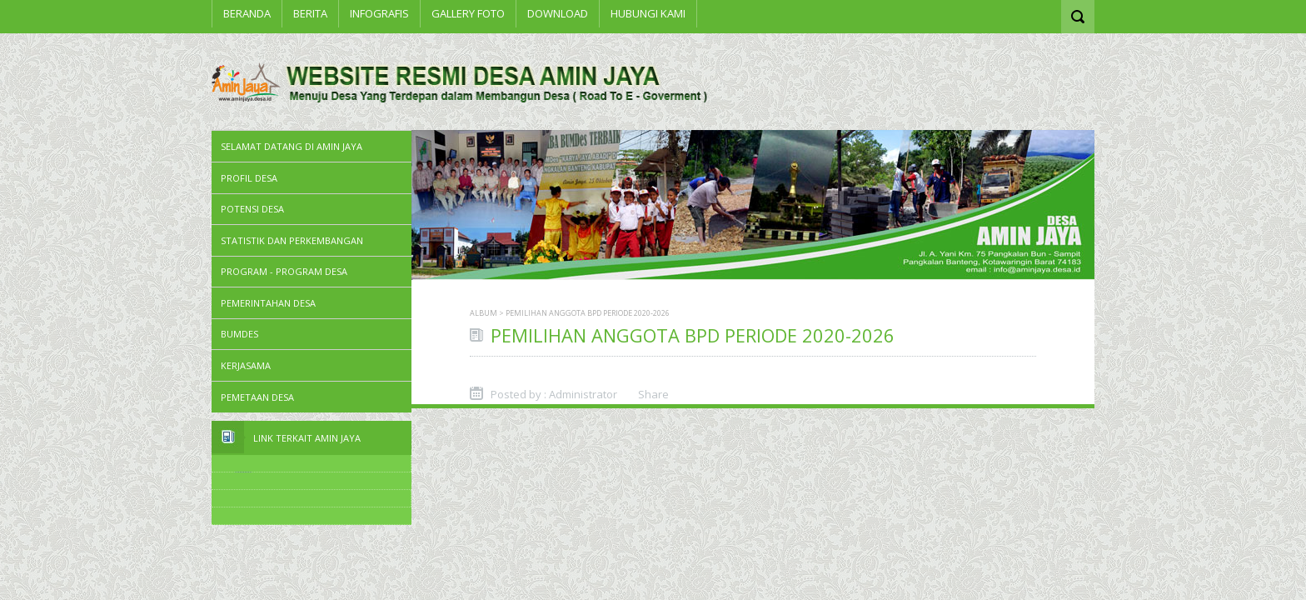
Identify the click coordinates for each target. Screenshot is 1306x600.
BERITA (310, 13)
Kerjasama (246, 365)
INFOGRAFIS (379, 13)
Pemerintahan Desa (268, 303)
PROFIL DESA (249, 178)
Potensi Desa (252, 208)
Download (557, 13)
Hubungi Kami (648, 13)
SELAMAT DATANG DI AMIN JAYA (291, 146)
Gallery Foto (468, 13)
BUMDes (239, 334)
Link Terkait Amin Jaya (307, 438)
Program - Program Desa (284, 271)
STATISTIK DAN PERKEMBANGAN (292, 240)
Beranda (247, 13)
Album (483, 313)
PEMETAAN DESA (257, 397)
